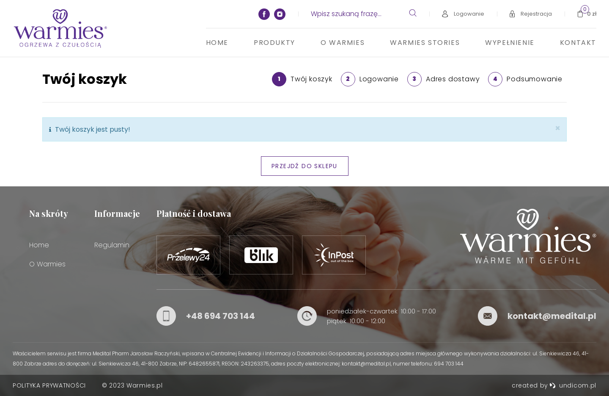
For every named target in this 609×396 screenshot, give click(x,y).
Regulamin (111, 245)
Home (217, 42)
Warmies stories (425, 42)
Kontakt (578, 42)
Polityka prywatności (49, 385)
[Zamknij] (557, 128)
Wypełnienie (510, 42)
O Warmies (343, 42)
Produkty (274, 42)
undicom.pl (572, 385)
